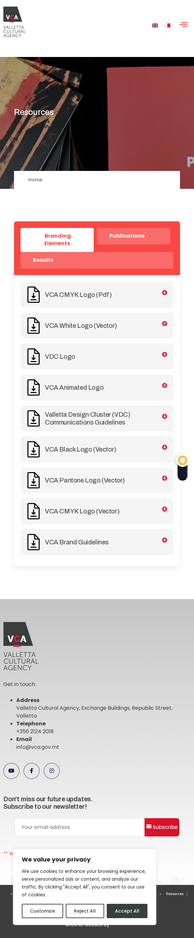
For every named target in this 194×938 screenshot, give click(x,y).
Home (35, 179)
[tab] (57, 240)
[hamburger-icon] (183, 25)
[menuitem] (155, 25)
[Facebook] (31, 771)
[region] (84, 887)
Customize (42, 911)
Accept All (127, 911)
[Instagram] (52, 771)
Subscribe (161, 827)
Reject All (85, 911)
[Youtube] (11, 771)
